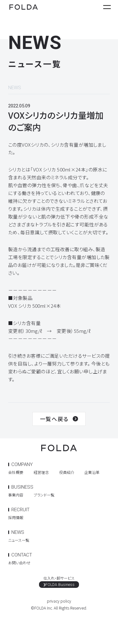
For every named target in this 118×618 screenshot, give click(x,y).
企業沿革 (91, 472)
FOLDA (23, 7)
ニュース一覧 (18, 540)
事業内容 (15, 494)
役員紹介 (66, 472)
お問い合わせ (19, 562)
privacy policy (59, 602)
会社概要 (15, 472)
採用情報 (15, 517)
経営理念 (41, 472)
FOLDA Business (60, 585)
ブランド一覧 (44, 494)
